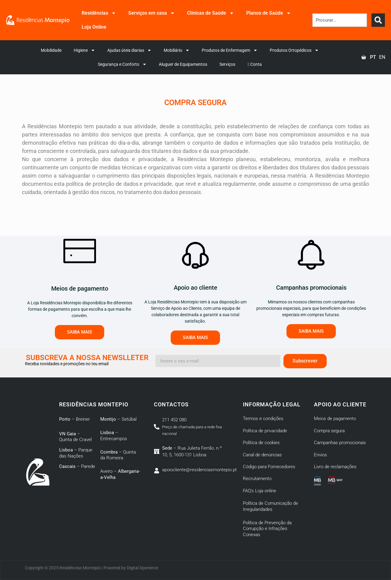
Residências (99, 13)
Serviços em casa (151, 13)
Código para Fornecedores (269, 466)
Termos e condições (263, 418)
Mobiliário (177, 50)
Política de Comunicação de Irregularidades (270, 506)
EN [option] (382, 57)
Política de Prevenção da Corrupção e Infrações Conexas (267, 528)
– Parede (77, 466)
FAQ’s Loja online (259, 490)
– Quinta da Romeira (118, 455)
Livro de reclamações (335, 466)
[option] (382, 57)
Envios (320, 455)
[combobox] (339, 20)
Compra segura (329, 430)
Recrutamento (257, 478)
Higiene (84, 50)
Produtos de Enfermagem (230, 50)
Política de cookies (261, 442)
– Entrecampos (113, 435)
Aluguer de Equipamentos (183, 64)
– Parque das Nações (75, 453)
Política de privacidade (265, 430)
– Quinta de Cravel (75, 437)
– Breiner (74, 419)
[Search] (378, 20)
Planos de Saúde (268, 13)
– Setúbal (118, 419)
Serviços (227, 64)
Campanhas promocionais (340, 442)
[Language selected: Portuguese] (376, 57)
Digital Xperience (142, 567)
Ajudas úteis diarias (129, 50)
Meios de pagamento (335, 418)
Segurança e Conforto (122, 64)
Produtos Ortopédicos (294, 50)
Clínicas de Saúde (210, 13)
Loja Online (94, 27)
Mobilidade (51, 50)
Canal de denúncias (262, 455)
